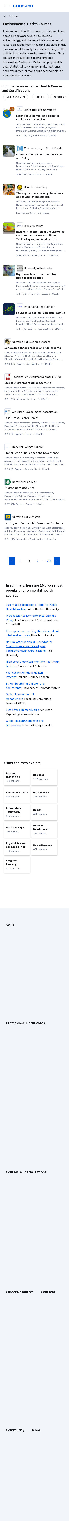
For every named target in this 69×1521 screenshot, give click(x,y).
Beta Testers (13, 1331)
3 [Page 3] (37, 561)
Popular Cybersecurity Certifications (26, 1186)
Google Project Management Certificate (28, 1021)
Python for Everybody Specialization (26, 1119)
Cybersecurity (14, 939)
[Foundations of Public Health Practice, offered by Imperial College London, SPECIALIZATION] (41, 313)
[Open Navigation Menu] (7, 6)
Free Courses (13, 1288)
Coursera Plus (13, 1244)
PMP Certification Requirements (23, 1181)
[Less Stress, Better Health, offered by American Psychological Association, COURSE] (35, 418)
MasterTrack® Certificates (20, 1254)
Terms (9, 1384)
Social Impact (13, 1283)
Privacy (10, 1389)
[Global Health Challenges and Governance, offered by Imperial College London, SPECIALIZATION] (35, 453)
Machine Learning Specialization (23, 1109)
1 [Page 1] (20, 561)
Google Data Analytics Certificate (24, 1012)
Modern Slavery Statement (21, 1423)
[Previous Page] (12, 561)
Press (9, 1374)
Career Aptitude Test (17, 1147)
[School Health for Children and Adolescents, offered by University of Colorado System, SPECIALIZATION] (35, 348)
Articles (10, 1408)
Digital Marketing (15, 949)
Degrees (10, 1258)
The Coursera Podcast (18, 1341)
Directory (11, 1413)
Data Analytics (13, 944)
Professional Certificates (19, 1249)
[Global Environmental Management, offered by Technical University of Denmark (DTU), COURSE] (35, 383)
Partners (10, 1326)
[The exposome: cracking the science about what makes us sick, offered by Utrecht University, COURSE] (41, 195)
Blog (8, 1336)
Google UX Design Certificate (22, 1026)
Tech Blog (11, 1346)
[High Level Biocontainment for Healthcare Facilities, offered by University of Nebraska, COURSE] (41, 276)
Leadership (12, 1229)
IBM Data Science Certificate (21, 1041)
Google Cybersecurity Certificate (24, 1007)
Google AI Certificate (17, 1002)
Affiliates (10, 1418)
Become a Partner (16, 1278)
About (9, 1219)
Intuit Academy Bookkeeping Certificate (28, 1046)
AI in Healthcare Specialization (22, 1089)
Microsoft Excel (14, 959)
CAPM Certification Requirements (24, 1152)
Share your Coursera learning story (25, 1191)
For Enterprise (14, 1263)
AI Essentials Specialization (21, 1074)
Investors (11, 1379)
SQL (8, 974)
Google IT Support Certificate (22, 1017)
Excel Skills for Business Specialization (27, 1099)
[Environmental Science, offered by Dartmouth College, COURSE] (35, 488)
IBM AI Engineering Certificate (22, 1031)
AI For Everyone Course (19, 1084)
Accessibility (13, 1398)
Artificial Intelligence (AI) (19, 934)
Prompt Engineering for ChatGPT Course (28, 1114)
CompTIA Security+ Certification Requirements (31, 1161)
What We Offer (14, 1224)
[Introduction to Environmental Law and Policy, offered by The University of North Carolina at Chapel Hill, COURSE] (41, 156)
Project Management (17, 964)
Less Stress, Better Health (22, 710)
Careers (10, 1234)
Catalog (10, 1239)
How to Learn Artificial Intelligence (24, 1176)
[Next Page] (57, 561)
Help (8, 1393)
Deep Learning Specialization (22, 1094)
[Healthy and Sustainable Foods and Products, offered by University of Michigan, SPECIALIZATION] (35, 523)
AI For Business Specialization (22, 1079)
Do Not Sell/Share (15, 1428)
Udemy (10, 1293)
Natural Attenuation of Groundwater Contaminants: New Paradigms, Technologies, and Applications (29, 646)
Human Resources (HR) (18, 954)
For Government (15, 1268)
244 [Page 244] (49, 561)
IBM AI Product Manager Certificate (25, 1036)
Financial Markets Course (19, 1104)
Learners (11, 1321)
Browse (13, 16)
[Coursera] (23, 6)
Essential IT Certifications (20, 1166)
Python (10, 969)
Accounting (12, 929)
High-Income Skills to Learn (20, 1171)
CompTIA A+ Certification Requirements (27, 1156)
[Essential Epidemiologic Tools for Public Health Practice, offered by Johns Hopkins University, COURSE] (41, 117)
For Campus (12, 1273)
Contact (10, 1403)
